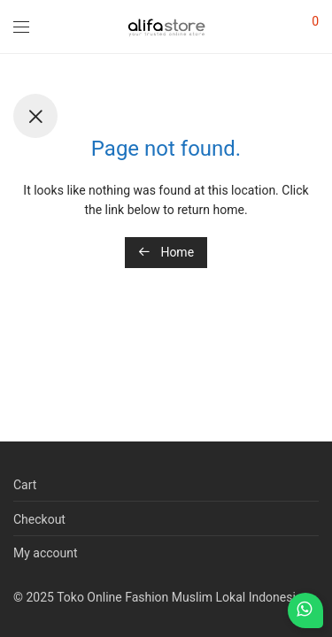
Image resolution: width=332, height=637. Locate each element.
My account (45, 553)
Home (166, 252)
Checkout (39, 519)
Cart (24, 485)
